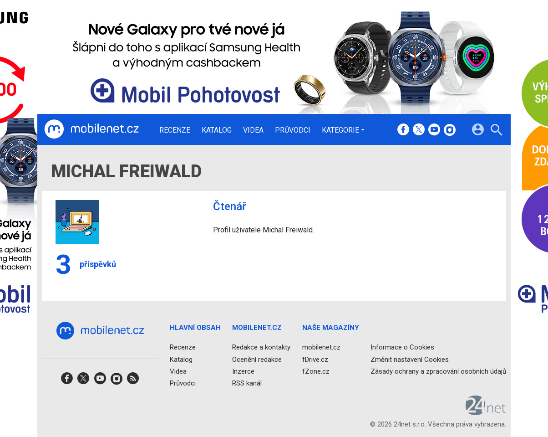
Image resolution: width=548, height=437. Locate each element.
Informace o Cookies (402, 348)
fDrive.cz (315, 359)
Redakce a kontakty (261, 348)
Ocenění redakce (257, 359)
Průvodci (292, 130)
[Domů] (91, 129)
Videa (253, 130)
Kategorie (340, 130)
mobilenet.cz (321, 348)
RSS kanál (247, 383)
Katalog (217, 130)
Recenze (174, 130)
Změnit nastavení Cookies (409, 359)
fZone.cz (316, 371)
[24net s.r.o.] (486, 412)
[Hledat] (496, 131)
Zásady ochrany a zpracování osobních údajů (438, 371)
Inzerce (243, 371)
